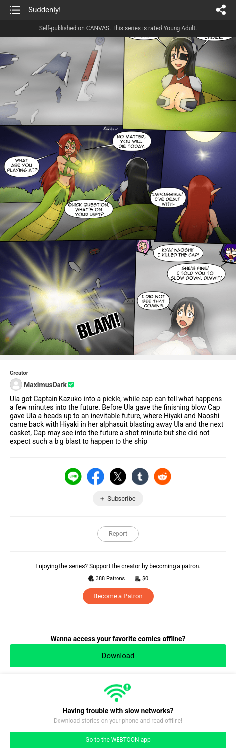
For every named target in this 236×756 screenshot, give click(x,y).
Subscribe (121, 498)
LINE (73, 476)
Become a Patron (117, 596)
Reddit (162, 476)
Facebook (95, 476)
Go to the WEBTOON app (117, 739)
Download (118, 655)
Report (118, 533)
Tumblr (140, 476)
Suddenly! (44, 9)
